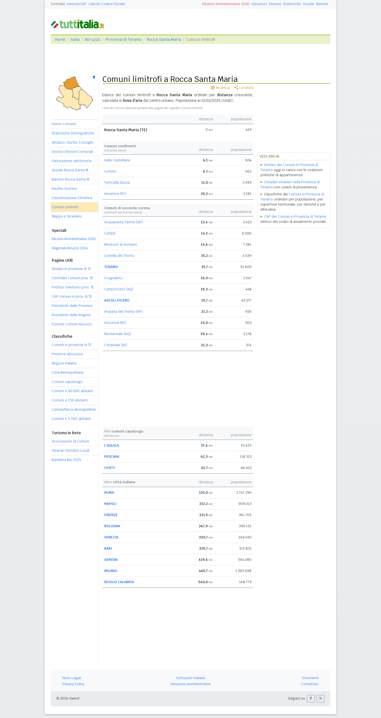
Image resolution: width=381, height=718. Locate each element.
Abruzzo (92, 39)
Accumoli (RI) (115, 322)
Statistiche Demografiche (73, 133)
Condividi (243, 88)
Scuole (308, 4)
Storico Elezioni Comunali (72, 151)
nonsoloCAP (77, 4)
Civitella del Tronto (119, 255)
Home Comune (64, 124)
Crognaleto (113, 278)
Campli (109, 233)
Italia (74, 39)
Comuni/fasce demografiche (74, 409)
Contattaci (310, 684)
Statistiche (292, 4)
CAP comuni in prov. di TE (72, 296)
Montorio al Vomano (120, 244)
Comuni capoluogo (67, 382)
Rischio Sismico (64, 188)
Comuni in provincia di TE (72, 345)
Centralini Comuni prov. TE (72, 278)
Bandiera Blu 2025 (66, 460)
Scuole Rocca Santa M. (70, 170)
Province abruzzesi (67, 354)
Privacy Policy (73, 684)
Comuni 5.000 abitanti (71, 418)
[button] (311, 698)
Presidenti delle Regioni (71, 315)
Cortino (110, 171)
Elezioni (275, 4)
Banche (322, 4)
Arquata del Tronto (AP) (123, 311)
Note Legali (71, 678)
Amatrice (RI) (115, 193)
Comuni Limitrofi (65, 207)
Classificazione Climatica (72, 198)
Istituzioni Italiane (190, 678)
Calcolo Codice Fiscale (106, 4)
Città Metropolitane (68, 372)
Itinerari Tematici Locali (70, 450)
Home (60, 39)
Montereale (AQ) (117, 334)
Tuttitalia (58, 4)
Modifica (220, 88)
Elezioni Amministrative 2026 (225, 4)
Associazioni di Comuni (70, 441)
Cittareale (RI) (115, 345)
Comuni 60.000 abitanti (72, 391)
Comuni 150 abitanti (69, 400)
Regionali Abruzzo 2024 (69, 248)
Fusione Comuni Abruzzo (72, 324)
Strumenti (310, 678)
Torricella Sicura (117, 182)
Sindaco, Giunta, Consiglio (73, 142)
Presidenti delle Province (72, 305)
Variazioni (259, 4)
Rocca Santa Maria (164, 39)
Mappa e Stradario (67, 216)
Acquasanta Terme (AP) (123, 222)
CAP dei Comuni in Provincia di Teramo (295, 216)
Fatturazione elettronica (71, 161)
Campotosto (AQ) (118, 289)
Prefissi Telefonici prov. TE (73, 287)
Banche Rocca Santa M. (71, 179)
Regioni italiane (64, 363)
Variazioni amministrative (190, 684)
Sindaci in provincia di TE (71, 269)
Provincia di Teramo (123, 39)
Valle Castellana (117, 160)
